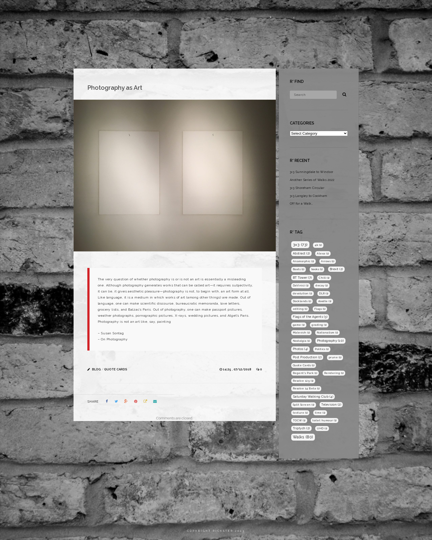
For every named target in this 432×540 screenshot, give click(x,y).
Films (332, 9)
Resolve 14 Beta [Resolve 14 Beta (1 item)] (306, 388)
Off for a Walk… (301, 203)
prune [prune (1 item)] (335, 357)
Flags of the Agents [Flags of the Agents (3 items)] (310, 317)
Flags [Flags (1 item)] (320, 308)
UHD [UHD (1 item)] (322, 428)
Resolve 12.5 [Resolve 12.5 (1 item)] (303, 380)
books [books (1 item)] (317, 269)
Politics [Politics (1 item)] (322, 349)
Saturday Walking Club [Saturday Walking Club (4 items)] (313, 396)
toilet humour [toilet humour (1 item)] (324, 420)
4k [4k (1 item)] (318, 244)
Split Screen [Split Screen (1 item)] (303, 404)
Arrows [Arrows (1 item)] (327, 261)
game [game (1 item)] (299, 324)
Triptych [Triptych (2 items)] (301, 428)
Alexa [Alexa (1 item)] (323, 253)
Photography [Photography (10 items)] (330, 341)
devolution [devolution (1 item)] (302, 293)
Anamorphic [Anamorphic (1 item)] (303, 261)
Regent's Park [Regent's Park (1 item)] (305, 373)
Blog (389, 9)
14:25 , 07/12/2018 (237, 369)
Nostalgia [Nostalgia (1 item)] (301, 340)
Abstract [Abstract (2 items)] (301, 253)
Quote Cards (115, 369)
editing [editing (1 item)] (300, 308)
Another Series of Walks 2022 (312, 180)
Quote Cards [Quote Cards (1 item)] (304, 365)
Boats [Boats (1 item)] (298, 269)
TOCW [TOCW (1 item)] (299, 420)
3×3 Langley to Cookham (308, 196)
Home (311, 9)
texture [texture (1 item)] (300, 412)
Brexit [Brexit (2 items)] (336, 269)
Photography (361, 9)
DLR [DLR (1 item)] (323, 293)
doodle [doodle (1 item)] (324, 301)
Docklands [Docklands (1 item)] (302, 301)
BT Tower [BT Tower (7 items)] (302, 278)
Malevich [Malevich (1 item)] (301, 332)
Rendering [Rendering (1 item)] (334, 373)
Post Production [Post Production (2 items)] (307, 357)
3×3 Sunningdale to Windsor (311, 172)
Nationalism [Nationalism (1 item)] (327, 332)
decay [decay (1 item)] (321, 285)
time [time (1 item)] (320, 412)
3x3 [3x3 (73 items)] (300, 244)
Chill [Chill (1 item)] (324, 277)
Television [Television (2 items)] (331, 404)
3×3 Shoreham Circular (307, 188)
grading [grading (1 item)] (319, 324)
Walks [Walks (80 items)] (303, 437)
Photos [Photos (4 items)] (300, 349)
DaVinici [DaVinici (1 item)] (301, 285)
